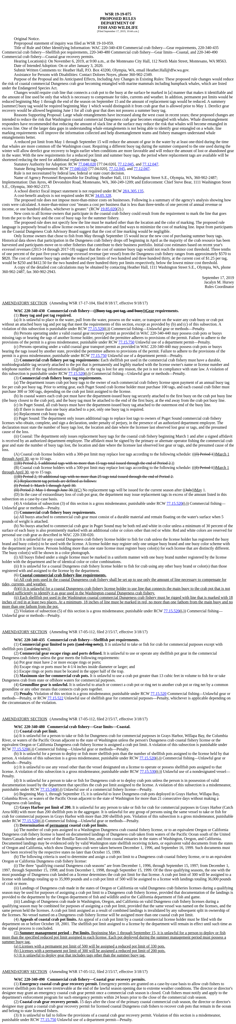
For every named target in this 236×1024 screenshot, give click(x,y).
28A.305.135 (133, 191)
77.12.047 (150, 164)
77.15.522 (55, 698)
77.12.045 (126, 164)
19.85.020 (108, 209)
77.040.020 (87, 164)
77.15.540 (48, 789)
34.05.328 (103, 195)
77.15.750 (126, 342)
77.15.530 (148, 771)
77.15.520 (96, 329)
